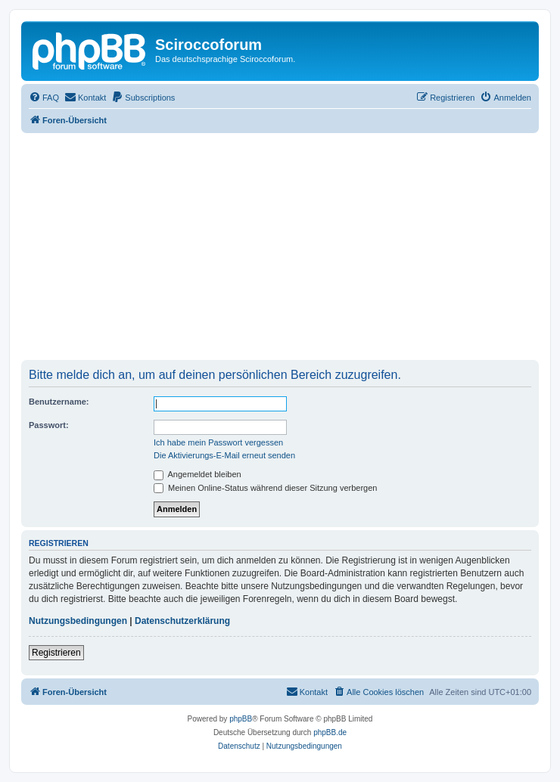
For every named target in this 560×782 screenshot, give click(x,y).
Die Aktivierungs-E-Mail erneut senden (224, 455)
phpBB (240, 719)
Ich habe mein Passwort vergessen (218, 442)
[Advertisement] (280, 246)
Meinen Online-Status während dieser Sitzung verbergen (265, 487)
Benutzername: (59, 401)
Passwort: (49, 425)
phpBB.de (330, 732)
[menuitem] (44, 97)
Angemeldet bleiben (197, 474)
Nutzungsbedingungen (78, 621)
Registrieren (56, 652)
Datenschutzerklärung (182, 621)
